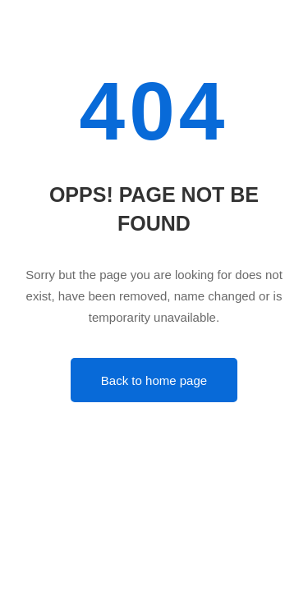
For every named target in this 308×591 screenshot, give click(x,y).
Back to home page (154, 380)
